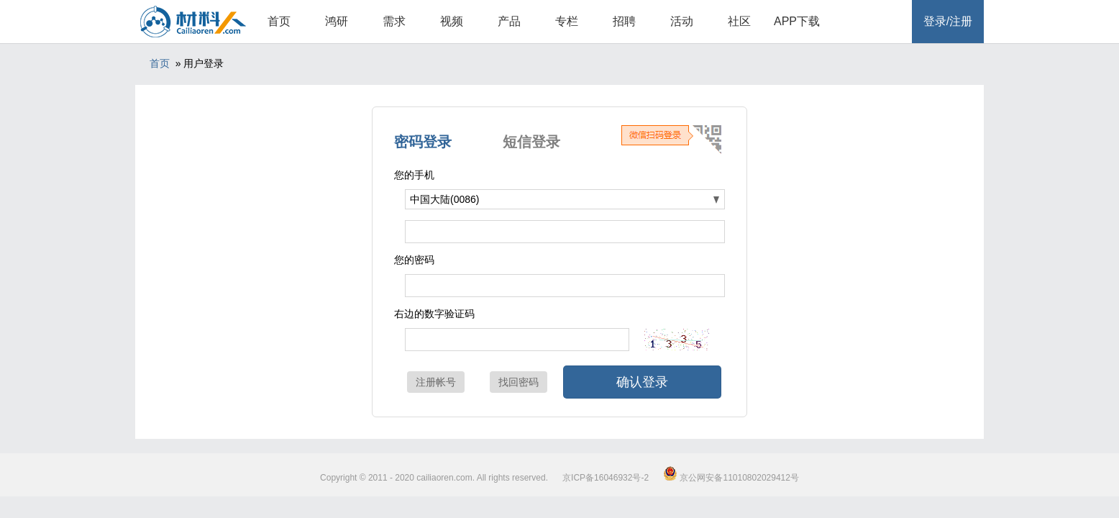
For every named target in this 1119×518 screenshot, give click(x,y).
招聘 (624, 21)
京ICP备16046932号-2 (605, 478)
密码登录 (423, 142)
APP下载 (797, 21)
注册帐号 (436, 382)
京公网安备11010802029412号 (731, 478)
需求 (394, 21)
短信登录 (531, 142)
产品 (509, 21)
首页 (279, 21)
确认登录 (642, 382)
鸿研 (336, 21)
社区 (739, 21)
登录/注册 (947, 21)
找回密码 (518, 382)
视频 (451, 21)
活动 (681, 21)
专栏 (566, 21)
